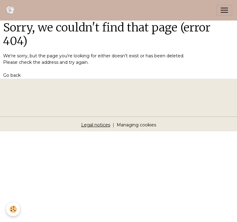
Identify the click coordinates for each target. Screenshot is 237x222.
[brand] (11, 10)
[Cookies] (13, 209)
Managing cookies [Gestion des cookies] (136, 125)
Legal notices (95, 125)
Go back (12, 75)
